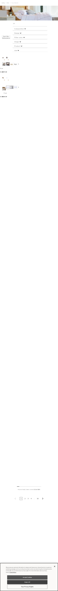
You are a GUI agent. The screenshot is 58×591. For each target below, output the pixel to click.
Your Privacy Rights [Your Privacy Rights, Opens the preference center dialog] (27, 587)
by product (15, 3)
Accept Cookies (27, 577)
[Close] (54, 566)
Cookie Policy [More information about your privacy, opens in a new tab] (12, 572)
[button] (30, 28)
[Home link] (3, 3)
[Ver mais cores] (18, 64)
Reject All (27, 582)
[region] (29, 577)
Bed (8, 3)
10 (38, 498)
